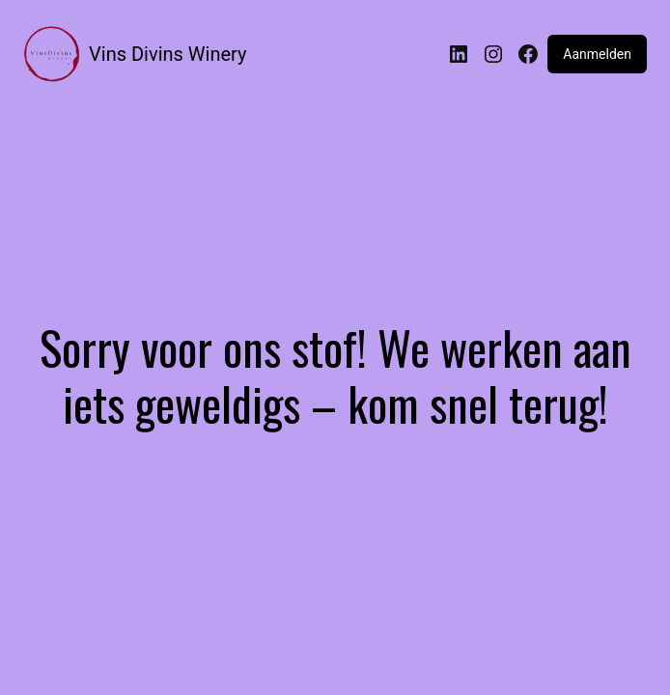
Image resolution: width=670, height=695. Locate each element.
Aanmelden (597, 54)
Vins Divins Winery (167, 54)
